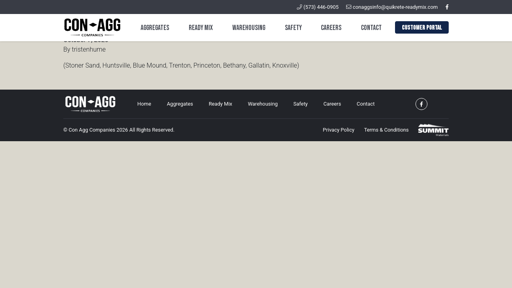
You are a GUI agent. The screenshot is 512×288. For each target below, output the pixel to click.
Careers (331, 28)
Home (144, 104)
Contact (371, 28)
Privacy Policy (339, 130)
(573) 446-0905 (318, 7)
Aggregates (155, 28)
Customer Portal (422, 28)
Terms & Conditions (386, 130)
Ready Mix (201, 28)
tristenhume (88, 49)
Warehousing (248, 28)
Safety (293, 28)
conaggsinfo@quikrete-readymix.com (392, 7)
